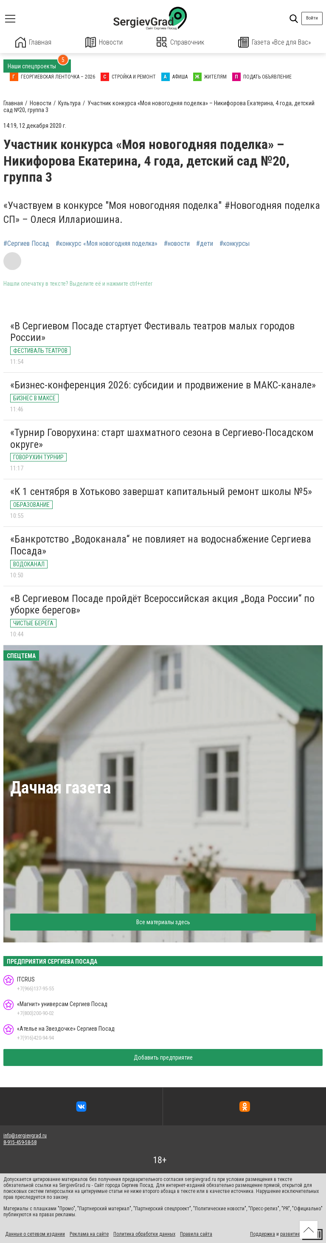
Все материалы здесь (163, 921)
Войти (312, 18)
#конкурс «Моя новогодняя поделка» (106, 243)
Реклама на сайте (89, 1234)
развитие (290, 1234)
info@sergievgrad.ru (25, 1135)
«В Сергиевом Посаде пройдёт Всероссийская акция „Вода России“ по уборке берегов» (162, 604)
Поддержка (262, 1234)
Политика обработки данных (144, 1234)
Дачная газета (60, 787)
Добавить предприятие (163, 1057)
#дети (204, 243)
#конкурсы (234, 243)
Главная (33, 42)
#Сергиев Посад (26, 243)
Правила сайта (196, 1234)
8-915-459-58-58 (20, 1142)
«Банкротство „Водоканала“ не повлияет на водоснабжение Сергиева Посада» (160, 545)
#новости (177, 243)
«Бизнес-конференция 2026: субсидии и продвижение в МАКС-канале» (163, 385)
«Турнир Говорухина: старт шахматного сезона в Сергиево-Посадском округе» (162, 438)
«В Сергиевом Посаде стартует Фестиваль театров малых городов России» (152, 331)
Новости (104, 42)
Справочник (181, 42)
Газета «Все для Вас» (274, 42)
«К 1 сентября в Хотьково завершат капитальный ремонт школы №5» (161, 492)
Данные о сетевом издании (35, 1234)
